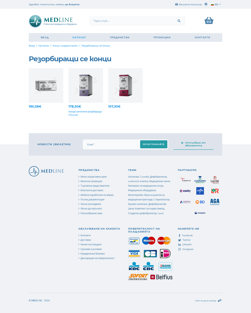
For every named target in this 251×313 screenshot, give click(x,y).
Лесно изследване (91, 203)
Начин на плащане (91, 244)
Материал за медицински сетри (145, 185)
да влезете (72, 4)
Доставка (86, 239)
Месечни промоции (91, 181)
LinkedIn (185, 244)
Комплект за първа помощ (149, 208)
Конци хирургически (65, 45)
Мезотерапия (135, 194)
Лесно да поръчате (91, 208)
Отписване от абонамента (193, 144)
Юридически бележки (93, 253)
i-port (161, 213)
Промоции (162, 37)
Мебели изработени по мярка (97, 194)
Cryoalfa (144, 176)
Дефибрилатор (158, 176)
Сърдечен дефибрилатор (142, 213)
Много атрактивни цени (94, 176)
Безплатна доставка (92, 190)
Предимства (120, 37)
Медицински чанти (159, 181)
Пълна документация (92, 199)
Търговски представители (95, 185)
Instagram (185, 249)
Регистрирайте (154, 144)
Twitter (184, 239)
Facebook (185, 235)
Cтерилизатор (161, 199)
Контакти (202, 37)
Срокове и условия (91, 249)
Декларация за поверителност (98, 258)
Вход (45, 37)
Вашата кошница (188, 4)
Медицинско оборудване (142, 190)
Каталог (79, 37)
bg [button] (214, 4)
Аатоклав (133, 176)
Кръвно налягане (137, 203)
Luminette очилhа (138, 181)
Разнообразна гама (91, 213)
